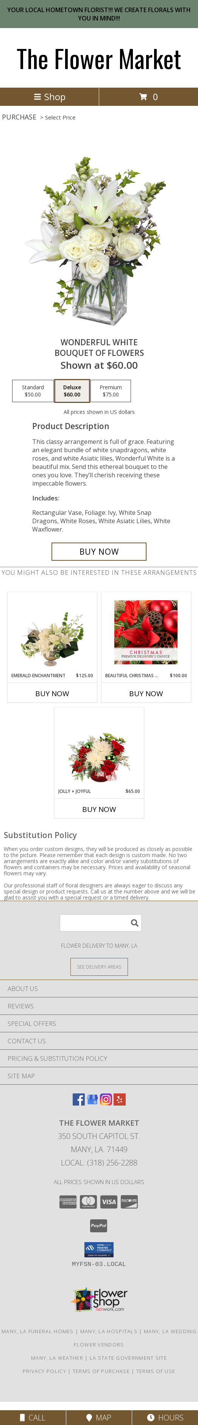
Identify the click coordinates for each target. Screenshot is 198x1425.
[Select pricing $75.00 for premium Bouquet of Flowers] (111, 391)
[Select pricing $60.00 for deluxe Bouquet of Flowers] (72, 391)
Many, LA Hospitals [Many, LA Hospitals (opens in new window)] (108, 1331)
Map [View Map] (98, 1417)
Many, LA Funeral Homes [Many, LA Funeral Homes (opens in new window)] (38, 1331)
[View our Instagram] (106, 1103)
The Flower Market (99, 57)
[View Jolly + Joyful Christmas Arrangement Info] (99, 747)
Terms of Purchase (101, 1371)
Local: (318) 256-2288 (99, 1163)
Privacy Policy (44, 1371)
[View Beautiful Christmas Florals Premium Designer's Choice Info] (146, 632)
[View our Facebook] (79, 1103)
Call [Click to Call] (32, 1417)
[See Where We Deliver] (99, 966)
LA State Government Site (128, 1357)
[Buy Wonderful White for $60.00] (99, 552)
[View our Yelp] (120, 1103)
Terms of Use (156, 1371)
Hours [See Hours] (165, 1417)
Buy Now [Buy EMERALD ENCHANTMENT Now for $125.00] (52, 693)
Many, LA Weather (57, 1357)
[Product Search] (101, 922)
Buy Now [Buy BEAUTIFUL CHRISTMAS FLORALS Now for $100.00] (146, 693)
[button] (99, 1249)
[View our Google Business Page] (92, 1103)
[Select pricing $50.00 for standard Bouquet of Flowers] (32, 391)
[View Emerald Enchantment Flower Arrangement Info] (52, 632)
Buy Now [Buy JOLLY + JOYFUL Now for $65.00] (99, 809)
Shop (49, 96)
